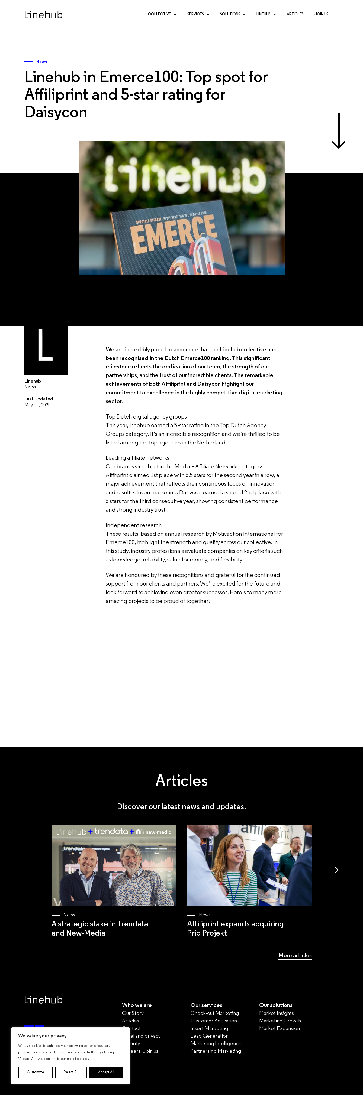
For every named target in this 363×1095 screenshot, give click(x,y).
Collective (162, 15)
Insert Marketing (209, 1028)
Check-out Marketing (215, 1013)
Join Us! (321, 15)
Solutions (233, 15)
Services (198, 15)
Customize (35, 1072)
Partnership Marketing (216, 1051)
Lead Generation (210, 1036)
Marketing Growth (280, 1021)
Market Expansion (279, 1028)
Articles (295, 15)
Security (131, 1044)
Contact (131, 1028)
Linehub (266, 15)
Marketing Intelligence (216, 1044)
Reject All (71, 1072)
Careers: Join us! (140, 1051)
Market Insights (276, 1013)
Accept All (106, 1072)
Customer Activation (214, 1021)
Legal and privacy (141, 1036)
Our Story (133, 1013)
